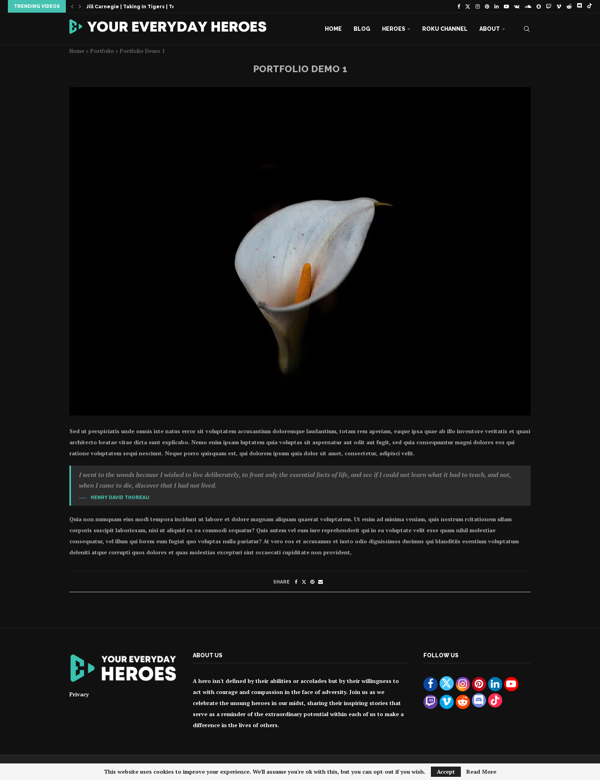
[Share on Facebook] (296, 582)
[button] (72, 6)
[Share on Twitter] (304, 582)
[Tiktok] (589, 6)
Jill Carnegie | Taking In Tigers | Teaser (136, 6)
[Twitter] (467, 6)
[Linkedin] (496, 6)
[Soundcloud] (528, 6)
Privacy (79, 694)
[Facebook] (458, 6)
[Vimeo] (558, 6)
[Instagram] (477, 6)
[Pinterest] (487, 6)
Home (333, 29)
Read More (481, 771)
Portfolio (102, 50)
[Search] (527, 29)
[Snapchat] (539, 6)
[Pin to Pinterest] (312, 582)
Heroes (393, 29)
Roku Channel (445, 29)
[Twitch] (548, 6)
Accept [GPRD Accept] (446, 771)
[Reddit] (569, 6)
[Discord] (579, 6)
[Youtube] (506, 6)
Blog (362, 29)
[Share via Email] (320, 582)
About (489, 29)
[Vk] (517, 6)
